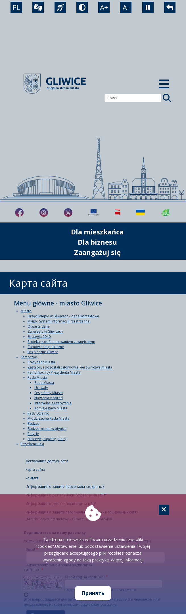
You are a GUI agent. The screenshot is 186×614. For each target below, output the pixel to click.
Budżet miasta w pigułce (47, 428)
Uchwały (41, 387)
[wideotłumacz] (38, 7)
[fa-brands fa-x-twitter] (68, 212)
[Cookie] (164, 510)
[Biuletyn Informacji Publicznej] (117, 212)
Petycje (33, 433)
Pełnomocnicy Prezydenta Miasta (54, 372)
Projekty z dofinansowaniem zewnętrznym (61, 341)
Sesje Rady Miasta (48, 392)
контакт (32, 478)
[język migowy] (60, 7)
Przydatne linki (32, 444)
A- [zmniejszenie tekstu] (126, 7)
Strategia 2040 (39, 336)
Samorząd (29, 357)
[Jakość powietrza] (166, 212)
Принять (93, 593)
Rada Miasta (37, 377)
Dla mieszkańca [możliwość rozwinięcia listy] (97, 231)
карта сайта (35, 469)
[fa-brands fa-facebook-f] (19, 212)
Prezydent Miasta (41, 362)
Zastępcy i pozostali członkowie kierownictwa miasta (70, 367)
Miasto (26, 311)
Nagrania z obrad (48, 398)
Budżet (33, 423)
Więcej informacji (127, 560)
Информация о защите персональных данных (65, 486)
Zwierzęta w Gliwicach (45, 331)
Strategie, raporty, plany (47, 438)
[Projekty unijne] (93, 212)
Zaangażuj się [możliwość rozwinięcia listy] (97, 252)
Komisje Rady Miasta (50, 408)
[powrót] (169, 7)
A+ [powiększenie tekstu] (104, 7)
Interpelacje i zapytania (53, 403)
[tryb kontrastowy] (82, 7)
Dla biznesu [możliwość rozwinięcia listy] (97, 242)
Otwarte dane (39, 326)
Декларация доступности (47, 461)
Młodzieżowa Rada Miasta (48, 418)
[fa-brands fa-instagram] (43, 212)
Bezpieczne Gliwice (43, 351)
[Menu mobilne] (164, 84)
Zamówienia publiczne (46, 346)
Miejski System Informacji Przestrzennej (59, 321)
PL (16, 7)
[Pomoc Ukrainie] (140, 212)
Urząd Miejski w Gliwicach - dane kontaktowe (63, 316)
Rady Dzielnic (38, 413)
